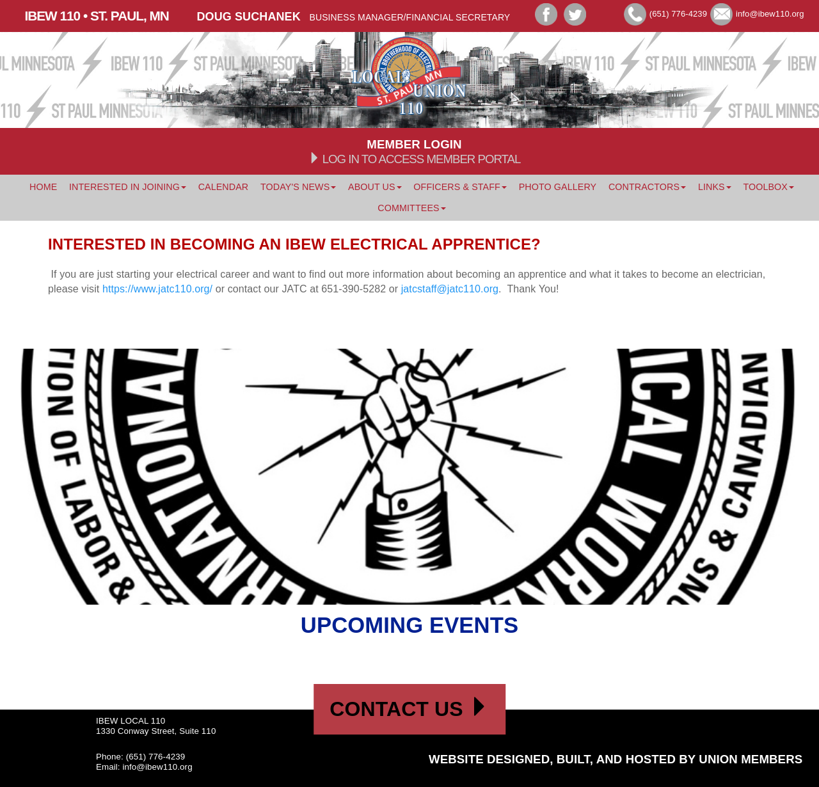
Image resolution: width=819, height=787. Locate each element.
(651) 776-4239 (678, 14)
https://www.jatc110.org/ (157, 288)
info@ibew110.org (770, 14)
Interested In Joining (127, 187)
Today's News (298, 187)
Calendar (223, 187)
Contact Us (409, 708)
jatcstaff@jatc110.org (449, 288)
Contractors (647, 187)
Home (43, 187)
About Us (375, 187)
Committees (411, 208)
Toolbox (768, 187)
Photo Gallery (558, 187)
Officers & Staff (460, 187)
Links (714, 187)
